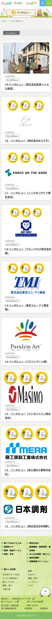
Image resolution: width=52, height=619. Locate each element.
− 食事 (29, 570)
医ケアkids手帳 (35, 601)
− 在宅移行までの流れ (10, 574)
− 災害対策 (5, 589)
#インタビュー (11, 33)
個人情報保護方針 (9, 608)
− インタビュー (33, 581)
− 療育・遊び (6, 585)
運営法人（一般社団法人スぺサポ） (18, 598)
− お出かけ (31, 574)
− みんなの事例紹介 (9, 578)
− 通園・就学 (32, 578)
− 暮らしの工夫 (7, 581)
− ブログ (30, 585)
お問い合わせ (32, 605)
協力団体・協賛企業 (10, 605)
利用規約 (28, 608)
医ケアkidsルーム (10, 601)
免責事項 (44, 608)
